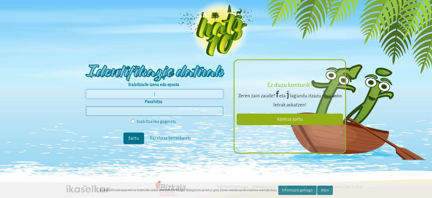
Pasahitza (153, 102)
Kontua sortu (290, 119)
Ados (325, 190)
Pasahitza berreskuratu (170, 138)
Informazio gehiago (297, 190)
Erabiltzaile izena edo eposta (153, 84)
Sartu (133, 138)
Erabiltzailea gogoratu (153, 121)
